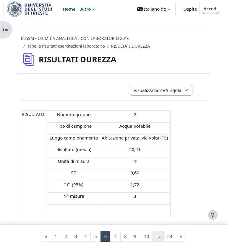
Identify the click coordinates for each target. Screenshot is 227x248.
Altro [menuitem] (85, 9)
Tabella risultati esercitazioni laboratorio (66, 46)
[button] (153, 9)
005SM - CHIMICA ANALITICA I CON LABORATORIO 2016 (75, 38)
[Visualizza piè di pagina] (213, 215)
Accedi (210, 9)
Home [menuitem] (69, 9)
